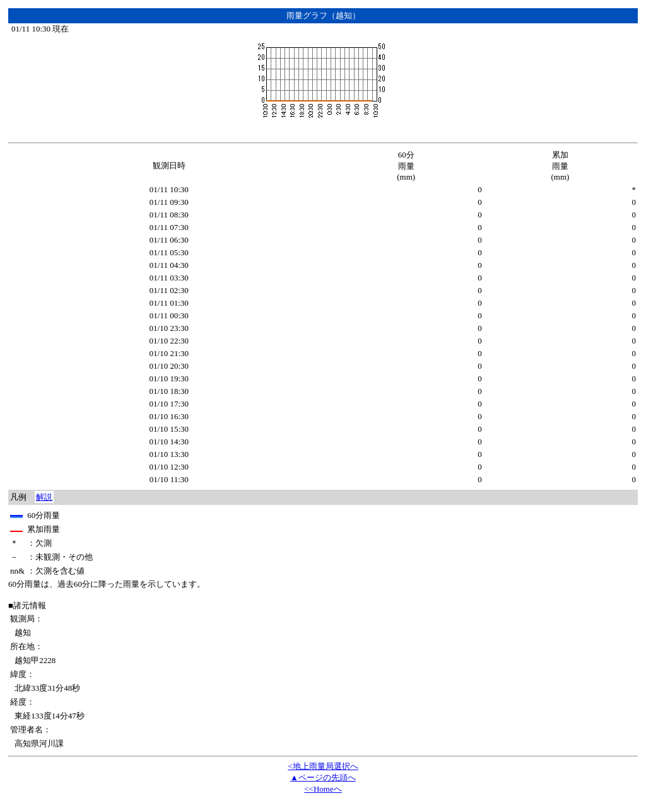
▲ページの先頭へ (323, 777)
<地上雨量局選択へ (323, 766)
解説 (44, 497)
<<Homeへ (322, 789)
